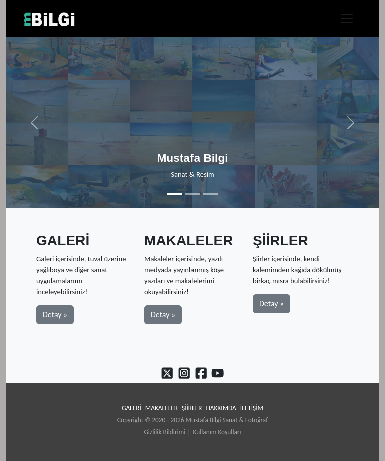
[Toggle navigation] (347, 19)
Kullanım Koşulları (216, 432)
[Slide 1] (174, 194)
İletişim (251, 408)
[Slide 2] (192, 194)
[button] (34, 122)
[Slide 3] (210, 194)
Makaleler (161, 408)
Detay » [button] (55, 314)
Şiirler (192, 408)
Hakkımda (221, 408)
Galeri (131, 408)
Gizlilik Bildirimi (164, 432)
